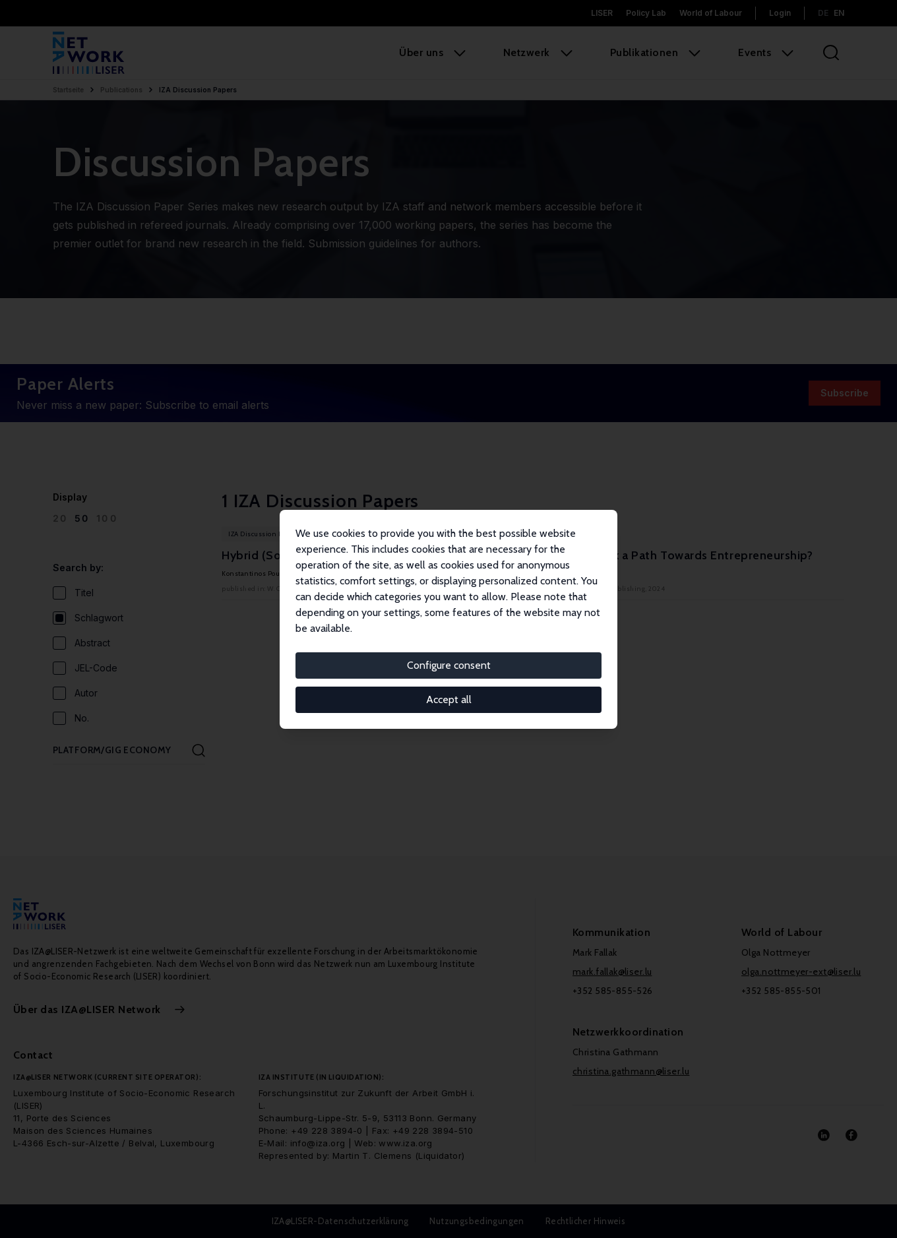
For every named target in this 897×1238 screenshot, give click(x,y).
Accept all (449, 699)
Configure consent (449, 665)
